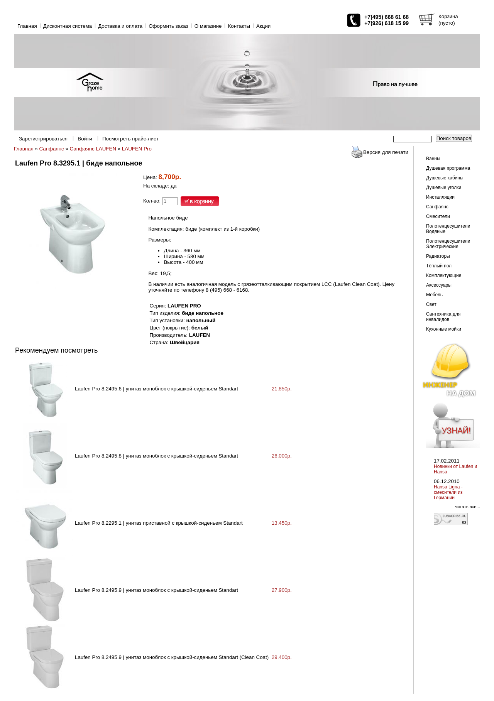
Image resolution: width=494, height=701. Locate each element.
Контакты (239, 26)
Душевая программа (448, 168)
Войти (85, 139)
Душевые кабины (445, 178)
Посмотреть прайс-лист (130, 139)
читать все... (467, 506)
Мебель (434, 294)
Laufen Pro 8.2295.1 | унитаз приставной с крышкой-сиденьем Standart (159, 523)
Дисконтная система (67, 26)
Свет (431, 304)
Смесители (438, 216)
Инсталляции (440, 197)
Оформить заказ (168, 26)
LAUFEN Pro (137, 149)
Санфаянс (51, 149)
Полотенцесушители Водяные (448, 228)
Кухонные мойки (443, 329)
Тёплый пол (439, 266)
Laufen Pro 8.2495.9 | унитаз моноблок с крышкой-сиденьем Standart (156, 590)
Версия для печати (385, 152)
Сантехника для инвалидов (443, 316)
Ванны (433, 158)
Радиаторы (438, 256)
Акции (263, 26)
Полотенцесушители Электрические (448, 243)
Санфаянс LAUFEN (93, 149)
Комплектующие (443, 275)
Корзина (448, 16)
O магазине (208, 26)
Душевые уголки (443, 187)
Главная (27, 26)
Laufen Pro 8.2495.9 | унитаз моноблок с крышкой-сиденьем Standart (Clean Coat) (172, 657)
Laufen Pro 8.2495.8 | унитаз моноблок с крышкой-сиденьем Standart (156, 456)
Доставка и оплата (120, 26)
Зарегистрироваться (43, 139)
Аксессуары (439, 285)
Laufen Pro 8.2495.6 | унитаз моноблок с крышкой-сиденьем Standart (156, 389)
